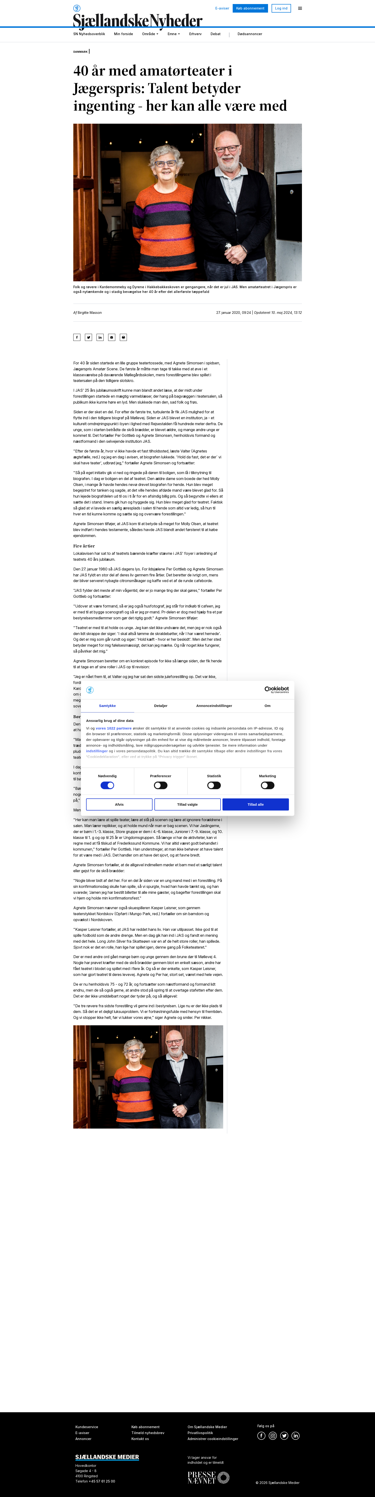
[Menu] (300, 8)
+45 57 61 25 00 (102, 1481)
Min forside (123, 46)
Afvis (119, 805)
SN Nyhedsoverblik (89, 46)
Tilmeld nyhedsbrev (147, 1433)
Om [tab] (267, 705)
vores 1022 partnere (114, 728)
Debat (216, 46)
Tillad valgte (187, 805)
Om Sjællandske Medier (207, 1427)
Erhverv (195, 46)
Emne (172, 46)
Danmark (83, 59)
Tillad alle (256, 805)
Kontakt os (140, 1439)
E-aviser (222, 8)
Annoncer (83, 1439)
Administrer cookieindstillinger (213, 1439)
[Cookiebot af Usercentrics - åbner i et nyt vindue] (268, 689)
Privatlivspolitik (200, 1433)
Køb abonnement (250, 8)
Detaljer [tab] (160, 705)
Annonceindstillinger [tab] (214, 705)
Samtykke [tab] (107, 705)
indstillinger (97, 751)
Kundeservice (86, 1427)
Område (148, 46)
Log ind (281, 8)
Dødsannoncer (250, 46)
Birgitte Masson (90, 321)
